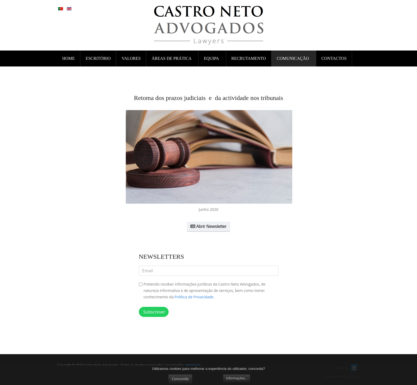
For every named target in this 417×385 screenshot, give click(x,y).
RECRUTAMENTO (248, 58)
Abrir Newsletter (208, 226)
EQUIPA (212, 58)
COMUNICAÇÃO (293, 58)
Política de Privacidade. (194, 296)
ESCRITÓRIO (98, 58)
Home (68, 58)
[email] (208, 271)
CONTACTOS (334, 58)
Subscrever (153, 312)
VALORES (131, 58)
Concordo (180, 378)
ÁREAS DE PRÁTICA (172, 58)
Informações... (236, 378)
